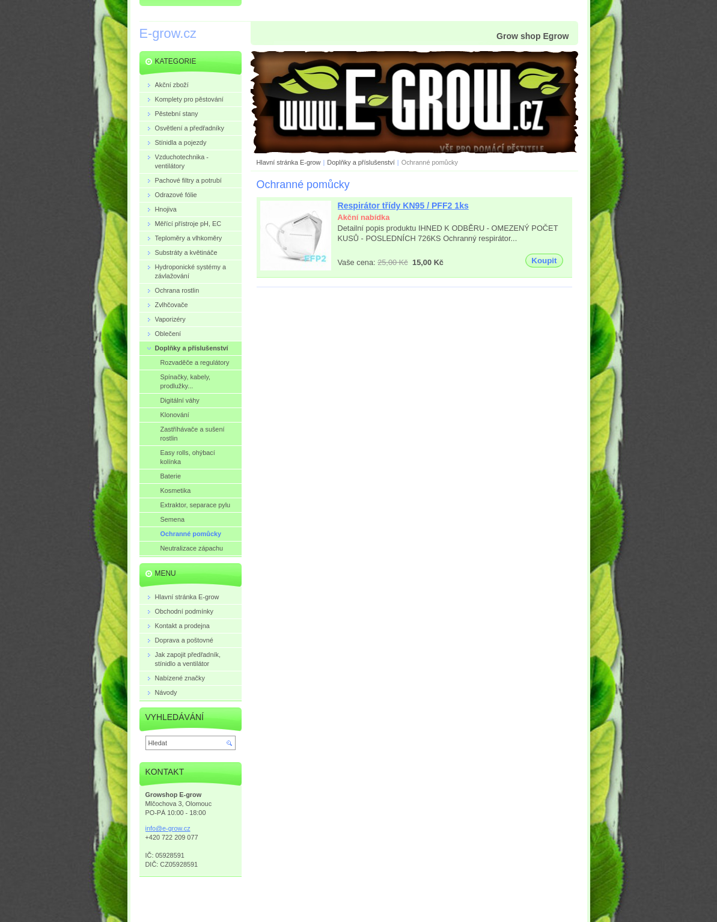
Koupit (544, 260)
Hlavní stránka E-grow (289, 162)
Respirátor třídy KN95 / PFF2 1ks (403, 205)
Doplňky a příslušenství (360, 162)
